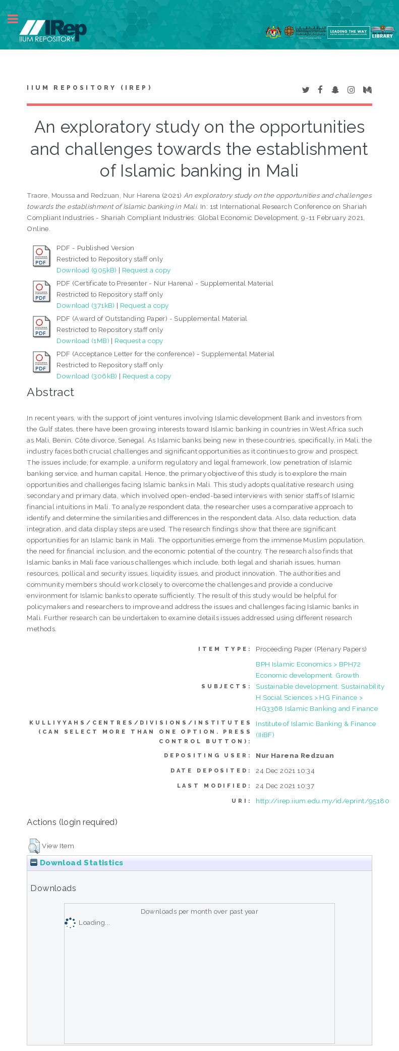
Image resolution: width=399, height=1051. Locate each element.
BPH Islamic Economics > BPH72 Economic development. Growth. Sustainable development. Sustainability (320, 675)
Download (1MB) (82, 341)
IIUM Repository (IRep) (89, 87)
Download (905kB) (86, 270)
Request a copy (146, 270)
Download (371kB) (85, 305)
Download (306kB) (86, 376)
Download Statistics (76, 862)
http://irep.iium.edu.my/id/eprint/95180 (322, 801)
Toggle (18, 19)
